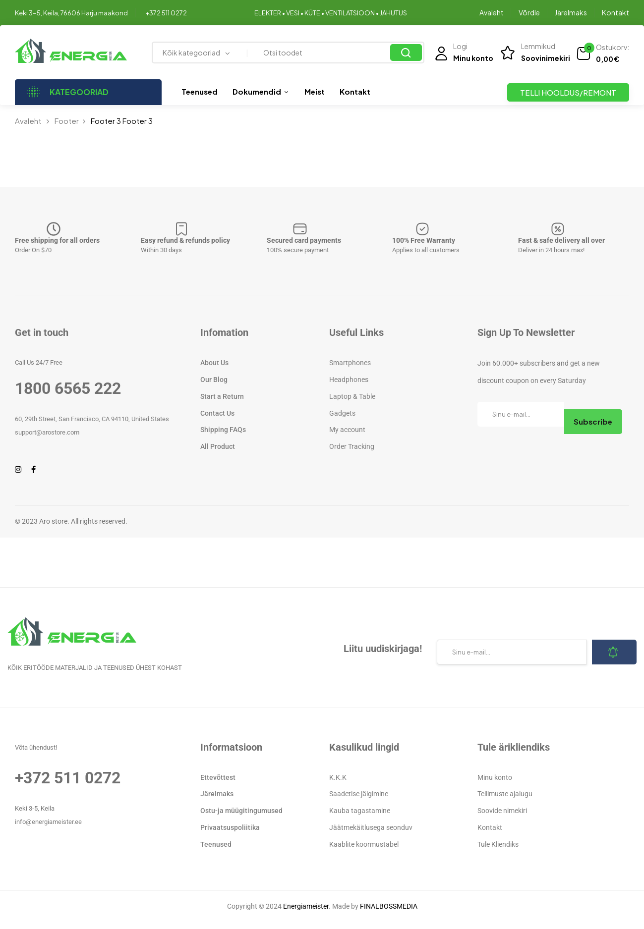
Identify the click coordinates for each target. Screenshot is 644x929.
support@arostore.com (47, 432)
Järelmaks (571, 12)
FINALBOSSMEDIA (388, 906)
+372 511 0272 (166, 13)
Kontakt (615, 12)
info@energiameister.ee (48, 821)
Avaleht (491, 12)
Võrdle (529, 12)
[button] (602, 53)
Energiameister (306, 906)
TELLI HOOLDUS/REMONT (568, 92)
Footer (67, 120)
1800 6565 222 (68, 388)
